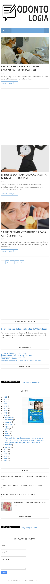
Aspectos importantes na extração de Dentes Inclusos (21, 361)
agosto (8, 427)
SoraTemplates (21, 581)
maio (7, 433)
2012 (5, 451)
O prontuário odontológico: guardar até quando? (22, 485)
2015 (5, 413)
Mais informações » (9, 83)
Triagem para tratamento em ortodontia (18, 494)
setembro (9, 424)
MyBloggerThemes (36, 581)
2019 (5, 404)
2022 (5, 397)
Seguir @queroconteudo (31, 527)
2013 (5, 449)
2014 (5, 415)
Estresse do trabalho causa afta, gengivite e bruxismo (24, 176)
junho (7, 431)
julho (7, 429)
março (7, 436)
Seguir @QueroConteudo (31, 382)
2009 (5, 458)
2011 (5, 454)
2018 (5, 406)
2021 (5, 399)
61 (17, 262)
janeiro (8, 447)
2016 (5, 411)
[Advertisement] (25, 117)
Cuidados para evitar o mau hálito (13, 357)
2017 (5, 408)
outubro (8, 422)
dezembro (9, 417)
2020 (5, 402)
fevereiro (8, 445)
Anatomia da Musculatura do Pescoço (29, 503)
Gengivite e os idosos (9, 359)
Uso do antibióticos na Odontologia (14, 353)
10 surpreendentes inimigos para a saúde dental (22, 442)
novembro (9, 420)
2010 (5, 456)
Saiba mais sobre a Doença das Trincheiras (17, 355)
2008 (5, 461)
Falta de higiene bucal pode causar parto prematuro (20, 68)
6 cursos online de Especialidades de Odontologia (24, 329)
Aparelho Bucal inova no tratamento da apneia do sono (24, 477)
